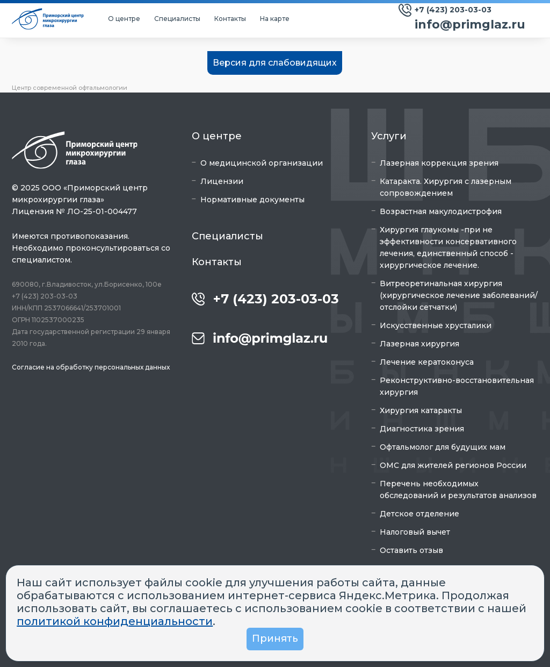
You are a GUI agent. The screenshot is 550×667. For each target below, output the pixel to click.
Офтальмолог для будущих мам (442, 447)
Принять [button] (275, 638)
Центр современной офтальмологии (69, 87)
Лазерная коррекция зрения (439, 163)
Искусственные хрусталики (435, 325)
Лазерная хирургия (419, 344)
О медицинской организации (261, 163)
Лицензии (221, 181)
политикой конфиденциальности (115, 621)
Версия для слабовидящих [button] (275, 63)
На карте (275, 19)
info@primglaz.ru (470, 24)
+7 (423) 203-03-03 (453, 10)
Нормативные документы (252, 199)
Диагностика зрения (422, 429)
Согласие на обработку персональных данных (91, 367)
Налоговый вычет (415, 532)
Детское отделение (419, 514)
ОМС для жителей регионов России (453, 465)
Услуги (389, 136)
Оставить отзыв (411, 550)
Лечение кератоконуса (427, 362)
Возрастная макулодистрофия (441, 211)
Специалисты (177, 19)
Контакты (230, 19)
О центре (124, 19)
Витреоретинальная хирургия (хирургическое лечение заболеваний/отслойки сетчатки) (459, 295)
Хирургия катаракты (421, 410)
